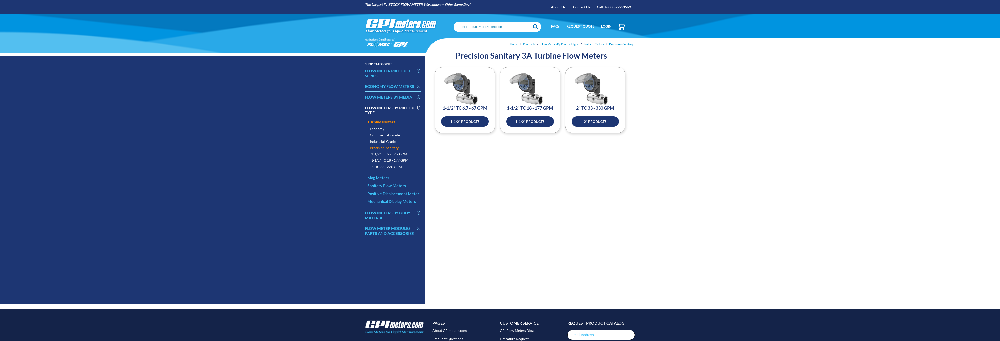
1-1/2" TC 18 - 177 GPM (389, 160)
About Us (558, 7)
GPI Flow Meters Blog (517, 330)
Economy (377, 129)
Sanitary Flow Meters (387, 185)
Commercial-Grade (385, 135)
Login (606, 26)
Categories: (379, 64)
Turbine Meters (382, 121)
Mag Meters (378, 177)
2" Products (595, 121)
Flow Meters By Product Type (392, 110)
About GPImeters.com (449, 330)
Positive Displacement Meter (394, 193)
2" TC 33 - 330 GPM (386, 167)
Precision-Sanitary (384, 148)
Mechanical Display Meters (392, 201)
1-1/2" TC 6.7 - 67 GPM (389, 154)
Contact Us (581, 7)
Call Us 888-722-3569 (614, 7)
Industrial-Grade (383, 141)
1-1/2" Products (465, 121)
